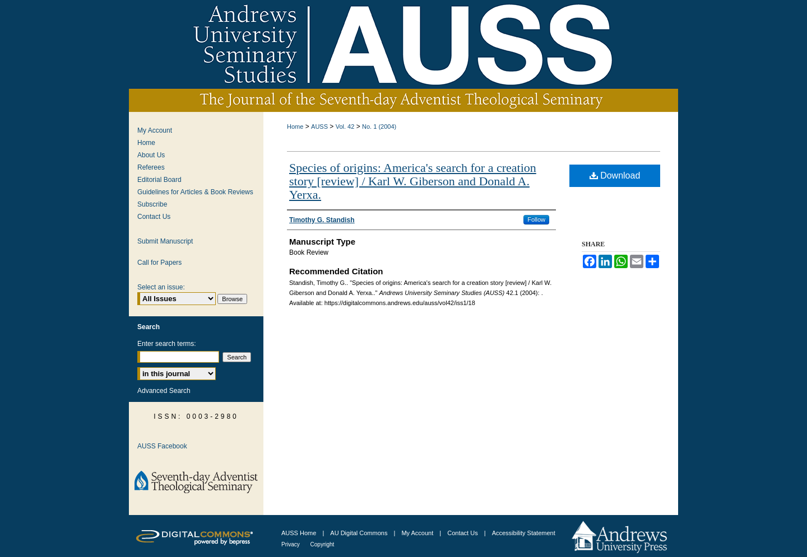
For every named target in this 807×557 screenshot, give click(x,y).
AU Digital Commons (359, 533)
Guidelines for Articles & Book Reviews (195, 192)
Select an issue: (161, 287)
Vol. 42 (345, 126)
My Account (154, 130)
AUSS (319, 126)
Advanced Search (164, 391)
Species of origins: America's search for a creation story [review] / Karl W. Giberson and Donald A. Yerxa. (412, 181)
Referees (151, 167)
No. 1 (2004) (379, 126)
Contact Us (153, 217)
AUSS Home (298, 533)
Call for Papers (159, 262)
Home (295, 126)
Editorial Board (159, 180)
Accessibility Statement (523, 533)
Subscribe (152, 204)
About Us (151, 155)
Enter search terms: (166, 344)
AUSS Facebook (162, 446)
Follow (536, 219)
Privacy (291, 544)
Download (615, 175)
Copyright (322, 544)
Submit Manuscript (165, 241)
